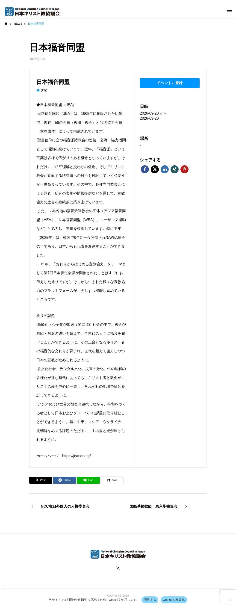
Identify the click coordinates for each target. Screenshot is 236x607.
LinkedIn (165, 169)
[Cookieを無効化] (230, 600)
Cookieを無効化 (174, 599)
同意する (150, 599)
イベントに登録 (170, 83)
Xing (175, 169)
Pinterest (184, 169)
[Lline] (88, 480)
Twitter (155, 169)
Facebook (145, 169)
